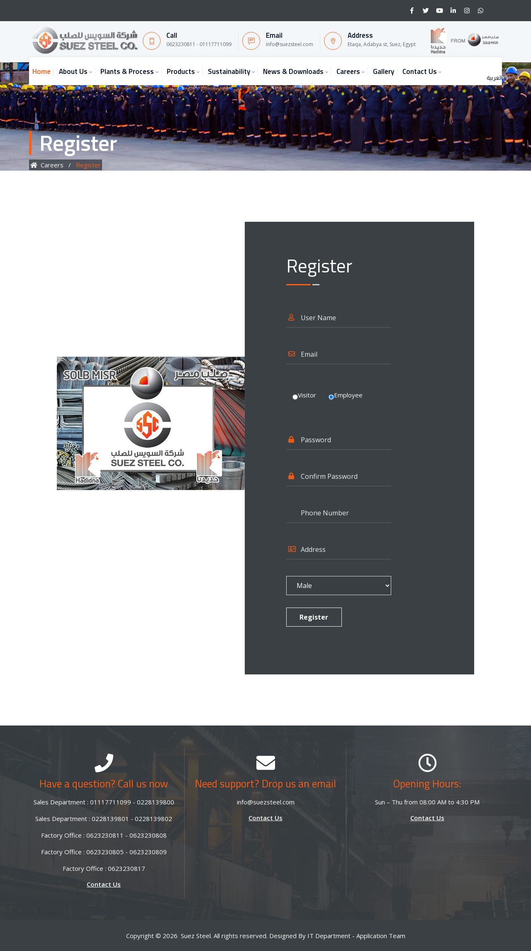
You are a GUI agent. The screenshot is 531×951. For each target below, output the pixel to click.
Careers (348, 71)
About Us (73, 71)
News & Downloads (293, 71)
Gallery (383, 71)
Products (181, 71)
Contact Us (419, 71)
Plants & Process (127, 71)
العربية (482, 69)
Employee (348, 395)
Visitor (307, 395)
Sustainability (229, 71)
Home (41, 71)
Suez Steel (196, 935)
